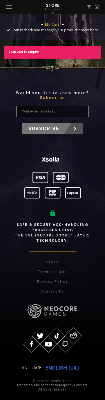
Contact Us (53, 291)
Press (52, 262)
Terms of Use (52, 272)
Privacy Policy (52, 282)
